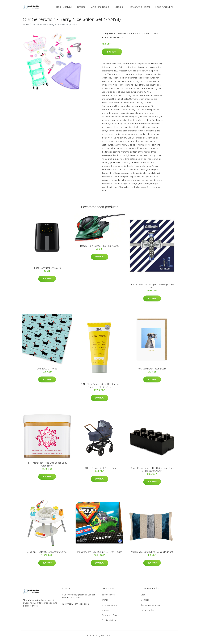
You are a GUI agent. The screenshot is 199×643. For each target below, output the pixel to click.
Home (26, 27)
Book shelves (64, 8)
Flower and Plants (139, 8)
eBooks (119, 8)
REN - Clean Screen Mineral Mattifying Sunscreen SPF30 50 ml (100, 388)
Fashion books (151, 36)
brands (81, 8)
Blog (143, 597)
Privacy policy (147, 612)
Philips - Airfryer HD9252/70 (47, 270)
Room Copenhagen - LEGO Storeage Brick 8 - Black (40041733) (152, 472)
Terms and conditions (151, 607)
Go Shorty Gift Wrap (47, 371)
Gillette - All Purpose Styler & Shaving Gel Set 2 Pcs (152, 289)
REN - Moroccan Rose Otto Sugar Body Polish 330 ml (47, 467)
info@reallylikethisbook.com (75, 606)
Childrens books (100, 8)
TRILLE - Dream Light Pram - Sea (99, 470)
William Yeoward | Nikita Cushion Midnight (152, 554)
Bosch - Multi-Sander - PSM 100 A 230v (99, 248)
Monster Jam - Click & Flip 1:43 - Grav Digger (99, 554)
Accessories (120, 36)
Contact (145, 602)
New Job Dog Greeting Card (152, 371)
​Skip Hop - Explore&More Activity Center (47, 554)
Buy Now (111, 54)
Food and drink (164, 8)
